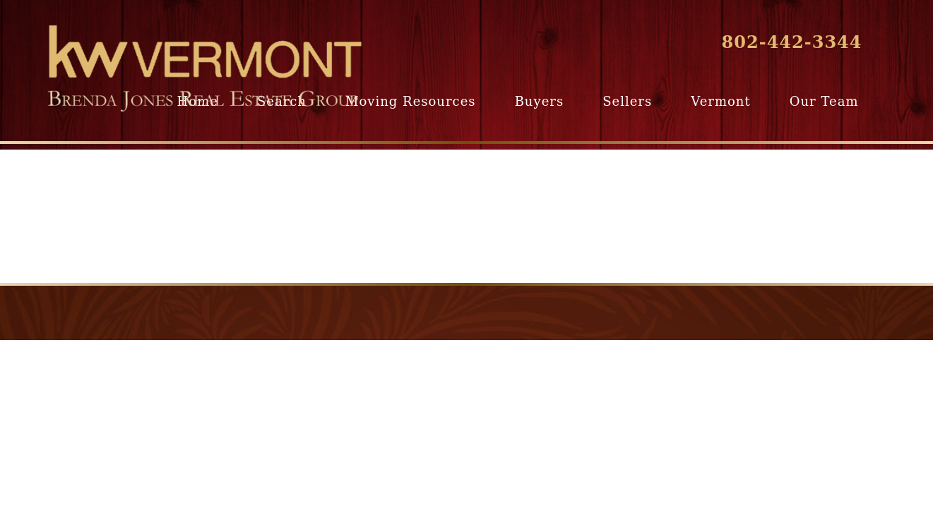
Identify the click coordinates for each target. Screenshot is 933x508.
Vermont (720, 101)
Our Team (824, 101)
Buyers (539, 101)
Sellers (627, 101)
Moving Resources (410, 101)
